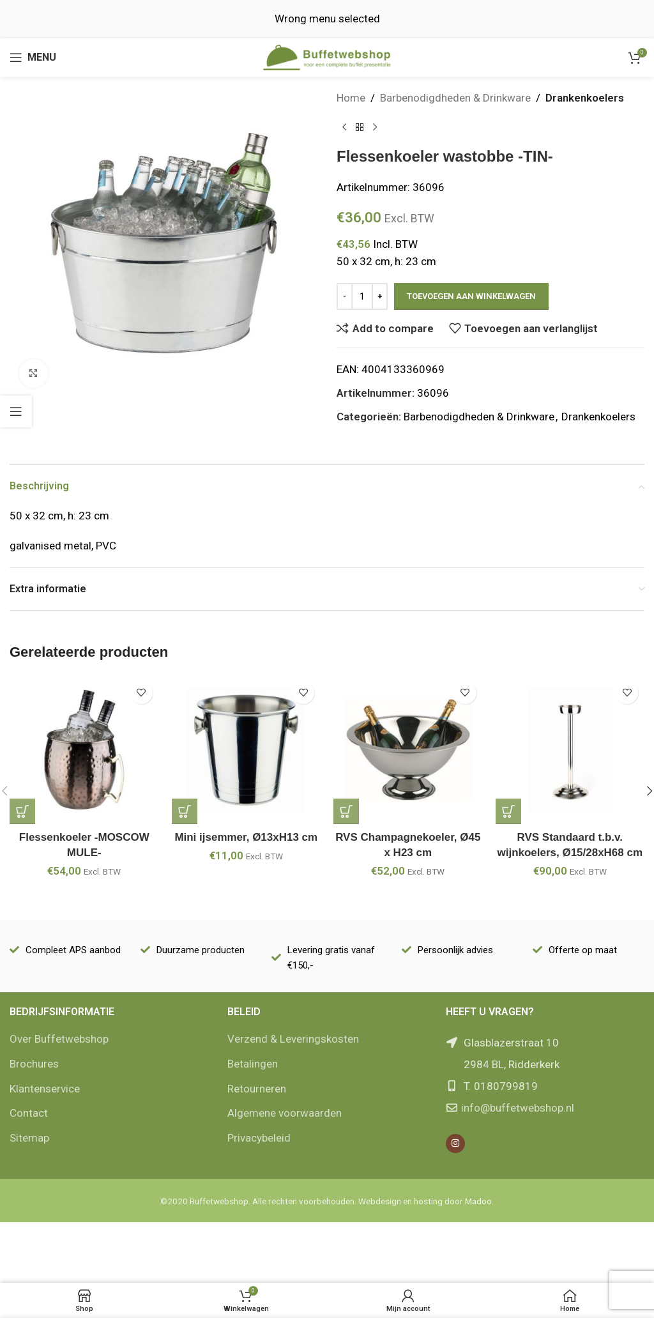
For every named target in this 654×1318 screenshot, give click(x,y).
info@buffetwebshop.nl (517, 1107)
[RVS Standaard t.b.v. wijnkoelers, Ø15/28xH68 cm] (570, 750)
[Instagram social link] (455, 1143)
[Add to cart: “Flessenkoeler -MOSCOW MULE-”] (22, 811)
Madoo (478, 1201)
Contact (29, 1113)
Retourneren (256, 1088)
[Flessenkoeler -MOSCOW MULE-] (84, 750)
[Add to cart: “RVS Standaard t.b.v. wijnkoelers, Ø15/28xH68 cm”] (508, 811)
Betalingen (252, 1063)
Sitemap (29, 1137)
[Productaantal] (362, 296)
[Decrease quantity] (345, 296)
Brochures (34, 1063)
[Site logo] (327, 56)
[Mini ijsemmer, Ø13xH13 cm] (246, 750)
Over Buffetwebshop (59, 1038)
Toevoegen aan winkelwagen (471, 296)
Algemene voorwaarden (284, 1113)
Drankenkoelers (584, 97)
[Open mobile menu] (33, 57)
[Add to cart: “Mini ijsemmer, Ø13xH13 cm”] (184, 811)
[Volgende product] (375, 127)
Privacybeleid (259, 1137)
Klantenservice (45, 1088)
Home (351, 97)
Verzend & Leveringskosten (293, 1038)
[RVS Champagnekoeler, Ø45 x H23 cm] (408, 750)
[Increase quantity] (380, 296)
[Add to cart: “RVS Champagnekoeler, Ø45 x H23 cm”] (346, 811)
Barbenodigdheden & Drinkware (455, 97)
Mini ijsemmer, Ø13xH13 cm (245, 837)
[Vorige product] (344, 127)
